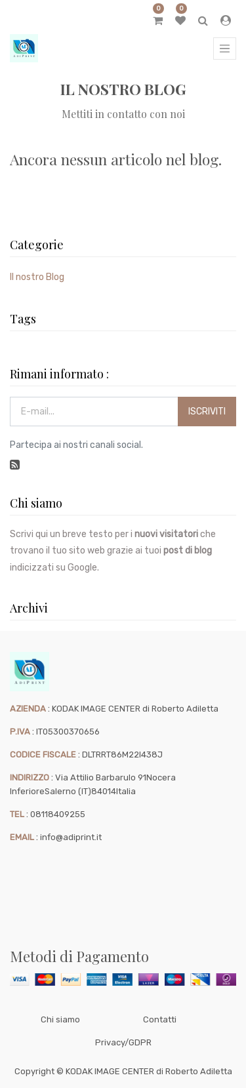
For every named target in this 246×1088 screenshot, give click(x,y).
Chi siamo (60, 1019)
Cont (153, 1019)
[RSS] (15, 464)
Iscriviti (207, 411)
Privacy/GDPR (123, 1042)
